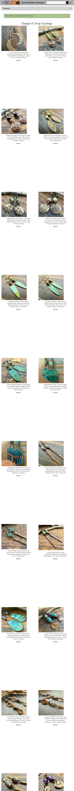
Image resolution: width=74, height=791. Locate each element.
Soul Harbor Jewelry (32, 2)
